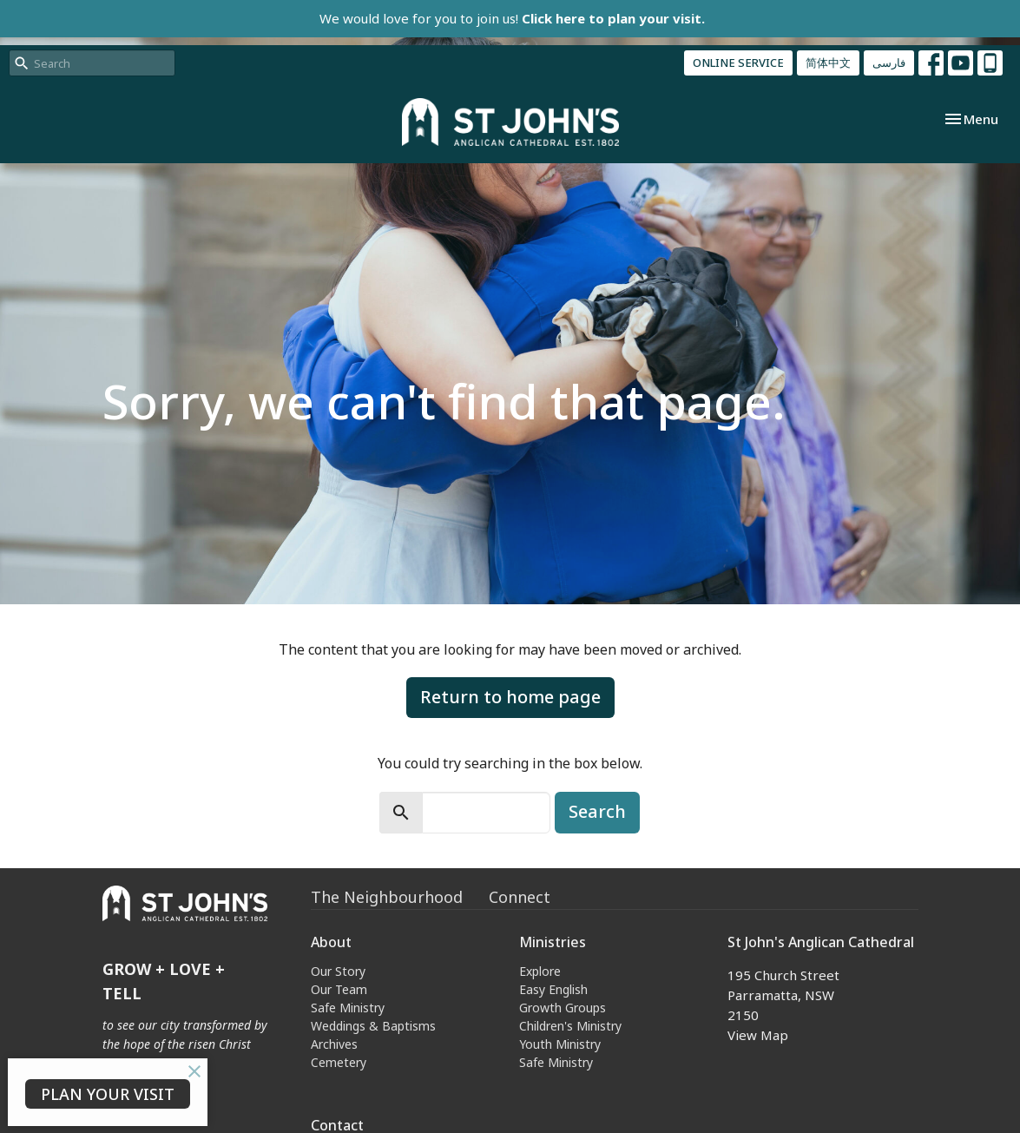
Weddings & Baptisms (373, 1026)
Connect (519, 896)
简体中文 (828, 62)
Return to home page (510, 696)
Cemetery (338, 1062)
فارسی (888, 62)
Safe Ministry (348, 1007)
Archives (334, 1044)
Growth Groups (562, 1007)
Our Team (339, 989)
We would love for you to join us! (512, 18)
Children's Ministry (570, 1026)
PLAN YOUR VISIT (107, 1094)
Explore (540, 971)
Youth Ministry (560, 1044)
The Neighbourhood (387, 896)
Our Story (338, 971)
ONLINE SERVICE (738, 62)
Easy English (553, 989)
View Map (757, 1035)
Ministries (552, 942)
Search (597, 811)
